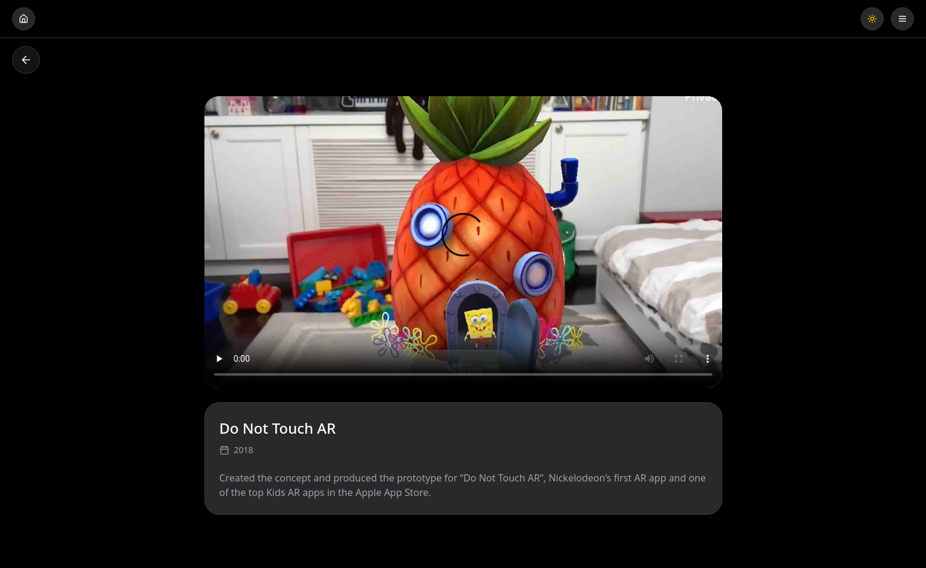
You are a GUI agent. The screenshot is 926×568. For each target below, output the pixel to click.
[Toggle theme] (872, 18)
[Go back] (26, 60)
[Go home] (23, 18)
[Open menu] (902, 18)
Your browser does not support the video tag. (463, 242)
